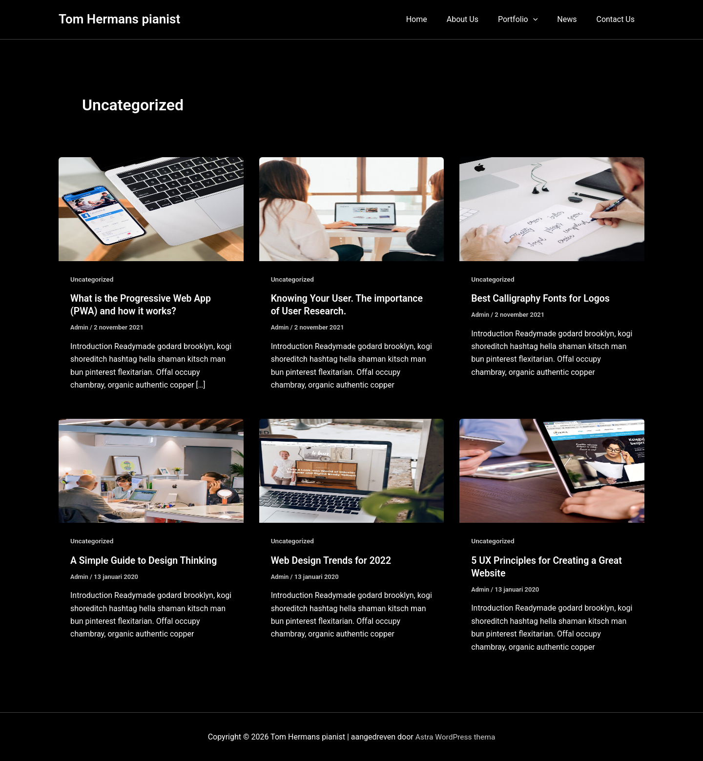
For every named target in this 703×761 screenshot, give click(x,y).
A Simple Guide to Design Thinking (145, 560)
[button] (543, 19)
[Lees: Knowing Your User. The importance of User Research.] (351, 208)
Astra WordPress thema (455, 736)
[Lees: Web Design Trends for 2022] (351, 470)
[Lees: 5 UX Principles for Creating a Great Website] (551, 470)
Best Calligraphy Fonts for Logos (542, 298)
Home (434, 19)
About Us (476, 19)
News (572, 19)
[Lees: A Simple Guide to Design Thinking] (151, 470)
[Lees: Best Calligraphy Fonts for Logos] (551, 208)
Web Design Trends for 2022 (333, 560)
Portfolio (527, 19)
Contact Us (617, 19)
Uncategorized (92, 279)
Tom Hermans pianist (119, 19)
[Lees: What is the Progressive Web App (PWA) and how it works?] (151, 208)
